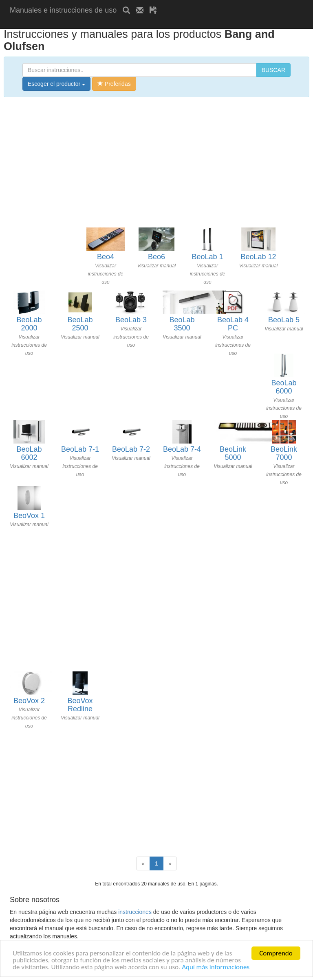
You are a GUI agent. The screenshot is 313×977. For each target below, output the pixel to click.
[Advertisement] (105, 23)
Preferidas (114, 84)
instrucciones (135, 912)
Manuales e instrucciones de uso (63, 10)
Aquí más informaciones (215, 967)
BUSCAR (273, 70)
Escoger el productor (56, 84)
